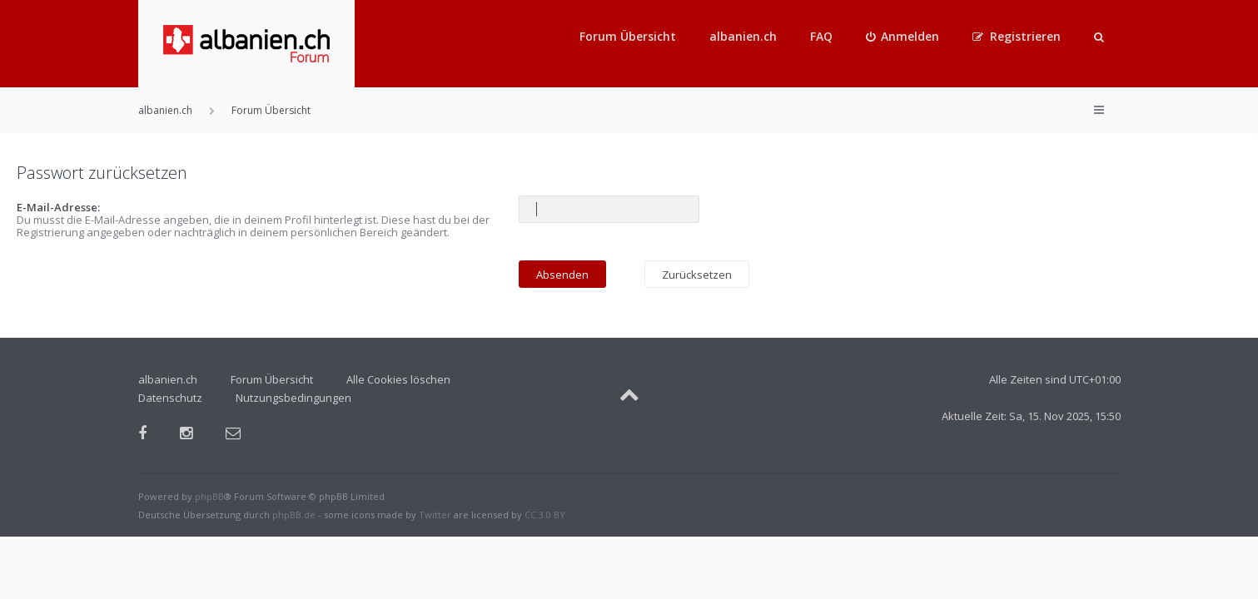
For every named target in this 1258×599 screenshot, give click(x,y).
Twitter (435, 514)
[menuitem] (903, 36)
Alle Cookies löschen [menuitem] (398, 379)
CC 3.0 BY (545, 514)
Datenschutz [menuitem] (170, 397)
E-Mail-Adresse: (58, 207)
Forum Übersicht (627, 36)
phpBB (209, 496)
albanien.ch (743, 36)
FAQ (821, 36)
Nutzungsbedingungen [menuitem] (293, 397)
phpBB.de (294, 514)
